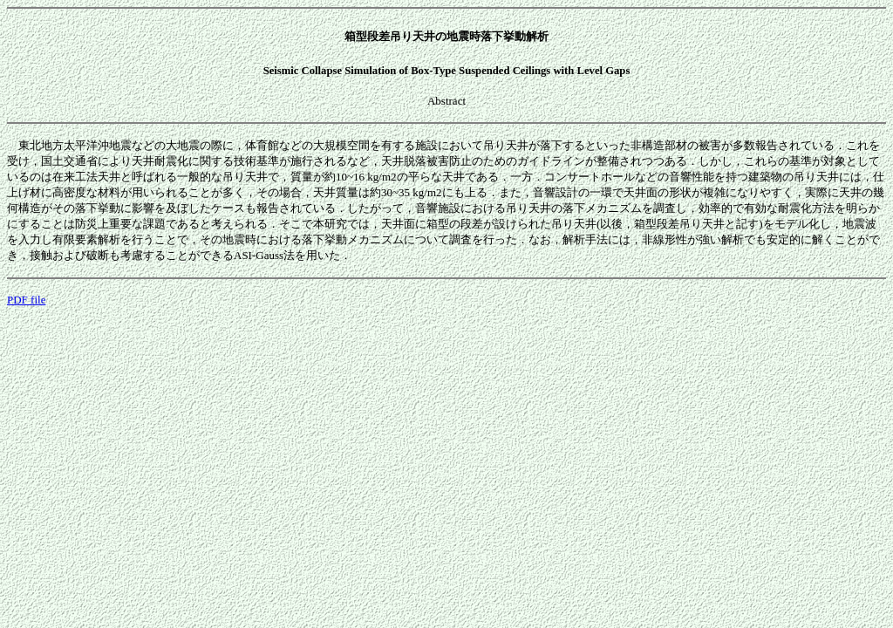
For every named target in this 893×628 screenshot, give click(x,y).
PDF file (26, 299)
